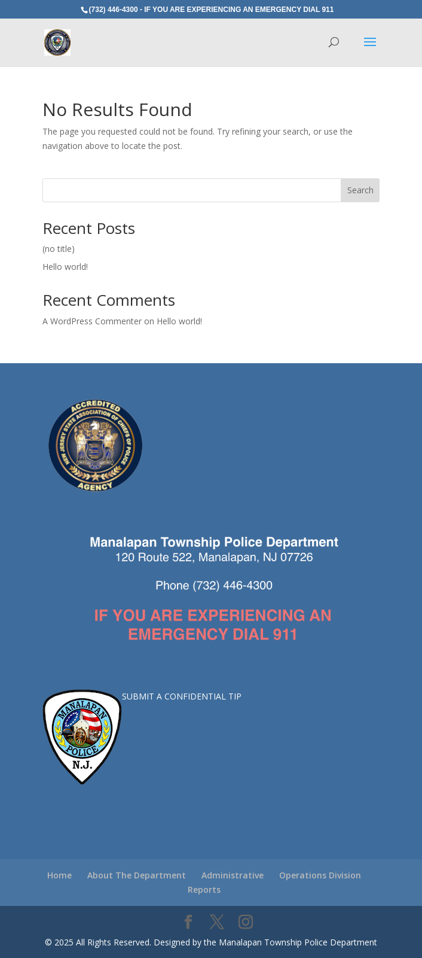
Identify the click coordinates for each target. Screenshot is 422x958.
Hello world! (65, 266)
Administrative (232, 875)
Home (59, 875)
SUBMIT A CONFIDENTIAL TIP (181, 696)
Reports (204, 889)
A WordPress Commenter (92, 321)
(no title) (58, 248)
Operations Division (320, 875)
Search (360, 190)
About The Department (136, 875)
